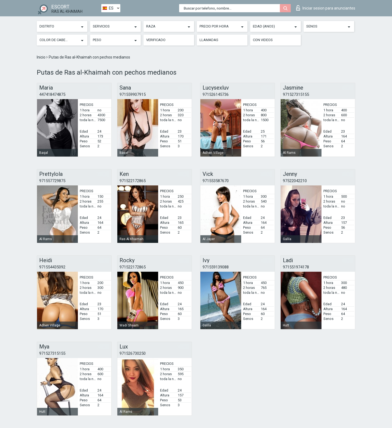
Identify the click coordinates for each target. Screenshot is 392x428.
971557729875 (52, 180)
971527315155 (296, 94)
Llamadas (209, 40)
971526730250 (133, 353)
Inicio (41, 57)
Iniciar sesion (325, 8)
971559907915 (133, 94)
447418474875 (52, 94)
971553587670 (216, 180)
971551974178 (296, 267)
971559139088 (216, 267)
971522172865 (133, 180)
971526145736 (216, 94)
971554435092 (52, 267)
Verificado (156, 40)
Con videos (263, 40)
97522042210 (295, 180)
